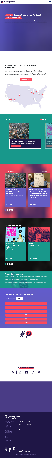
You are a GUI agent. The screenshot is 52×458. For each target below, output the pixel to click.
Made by (33, 454)
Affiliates (21, 427)
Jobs (26, 451)
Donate (29, 427)
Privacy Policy (21, 450)
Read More (9, 204)
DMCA (29, 451)
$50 (26, 310)
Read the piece (16, 146)
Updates (29, 424)
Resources (22, 430)
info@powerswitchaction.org (10, 439)
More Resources (43, 225)
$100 (26, 314)
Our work (21, 424)
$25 (26, 306)
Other (26, 322)
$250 (26, 318)
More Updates (44, 171)
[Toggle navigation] (50, 2)
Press (28, 421)
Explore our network (26, 79)
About (21, 421)
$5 (26, 302)
